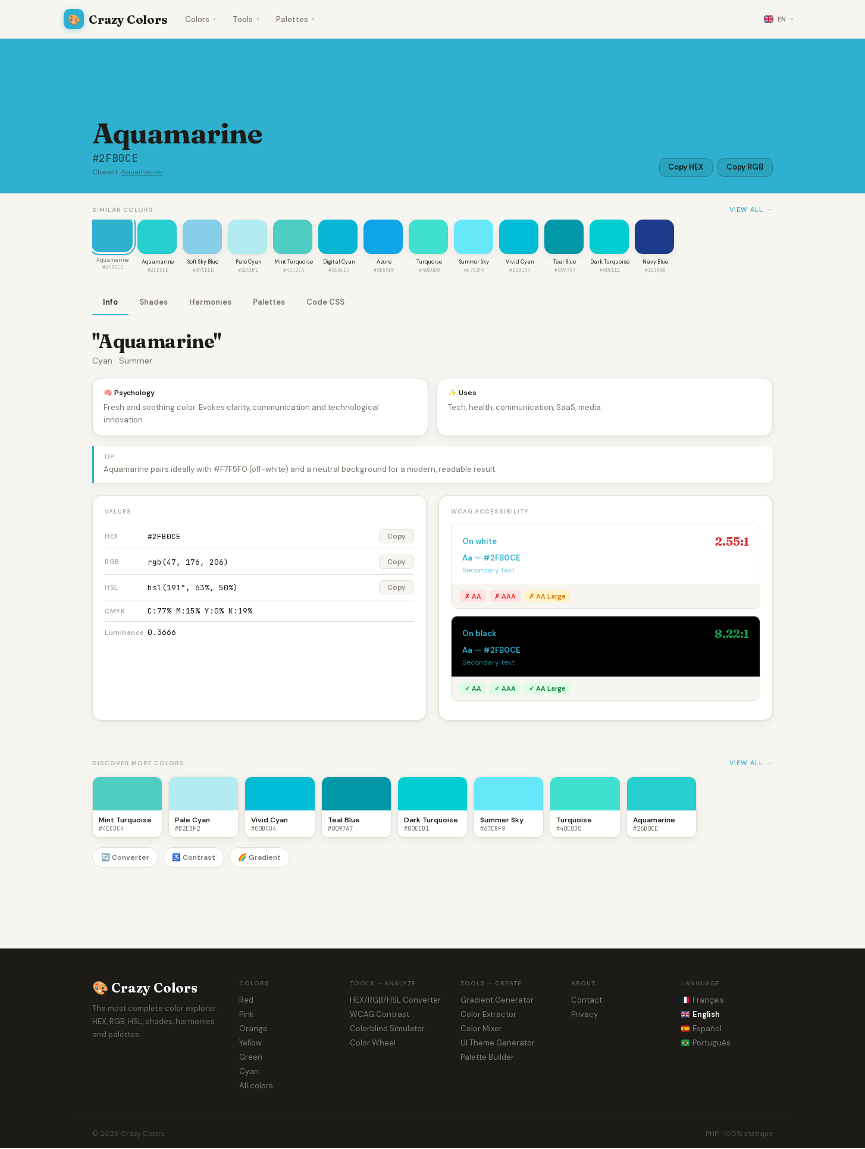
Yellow (250, 1044)
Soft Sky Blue (202, 263)
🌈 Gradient (259, 858)
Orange (253, 1030)
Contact (586, 1001)
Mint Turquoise (293, 263)
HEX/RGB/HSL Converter (395, 1001)
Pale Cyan (248, 263)
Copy (396, 537)
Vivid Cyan (520, 263)
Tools (246, 19)
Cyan (249, 1072)
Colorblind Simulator (387, 1030)
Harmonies (210, 303)
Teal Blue (564, 263)
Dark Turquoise (609, 263)
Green (250, 1058)
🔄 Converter (125, 858)
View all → (751, 209)
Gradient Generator (497, 1001)
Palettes (295, 19)
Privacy (584, 1015)
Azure (384, 263)
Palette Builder (487, 1058)
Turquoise (429, 263)
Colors (200, 19)
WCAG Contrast (379, 1015)
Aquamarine (141, 172)
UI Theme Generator (497, 1044)
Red (246, 1001)
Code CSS (325, 303)
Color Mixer (481, 1030)
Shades (153, 303)
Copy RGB (744, 167)
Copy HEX (681, 167)
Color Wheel (373, 1044)
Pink (246, 1015)
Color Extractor (488, 1015)
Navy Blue (655, 263)
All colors (256, 1087)
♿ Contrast (193, 858)
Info (110, 303)
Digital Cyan (339, 263)
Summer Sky (474, 263)
